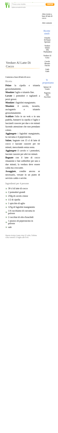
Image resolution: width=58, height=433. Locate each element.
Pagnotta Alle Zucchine (47, 95)
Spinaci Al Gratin (47, 88)
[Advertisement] (24, 34)
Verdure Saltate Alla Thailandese (47, 49)
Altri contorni (47, 23)
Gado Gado (47, 70)
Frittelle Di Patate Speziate (47, 40)
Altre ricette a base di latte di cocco (47, 16)
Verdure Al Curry (47, 57)
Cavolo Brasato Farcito (47, 63)
